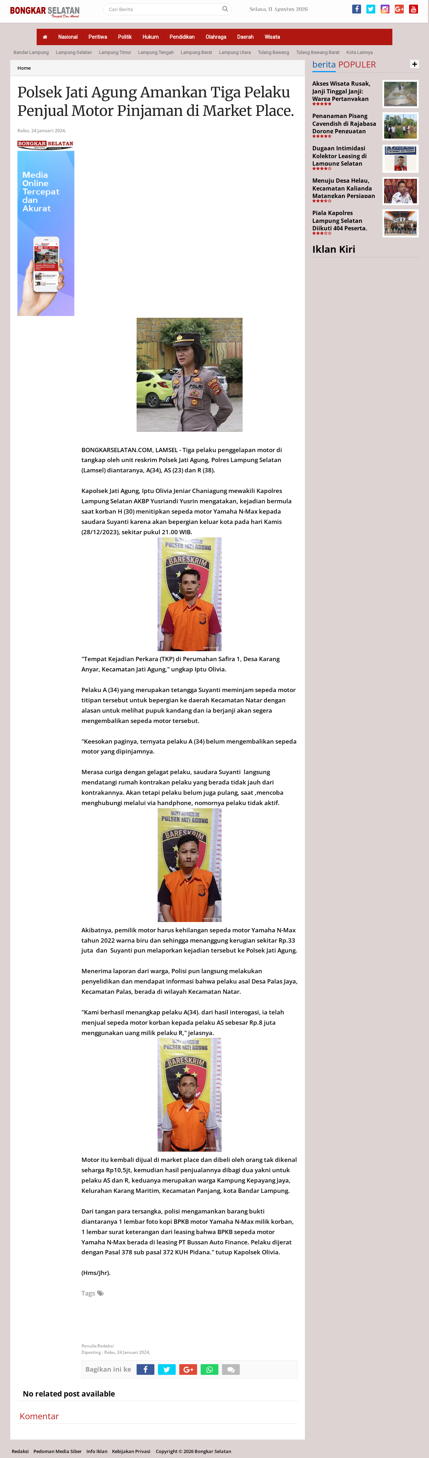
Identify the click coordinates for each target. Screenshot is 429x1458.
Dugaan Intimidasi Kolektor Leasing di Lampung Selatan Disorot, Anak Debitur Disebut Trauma (343, 163)
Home (24, 68)
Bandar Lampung (31, 52)
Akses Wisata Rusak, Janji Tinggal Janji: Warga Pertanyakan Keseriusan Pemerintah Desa (341, 99)
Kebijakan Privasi (131, 1451)
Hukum (151, 37)
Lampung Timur (115, 52)
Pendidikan (182, 37)
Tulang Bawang (273, 52)
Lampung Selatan (74, 52)
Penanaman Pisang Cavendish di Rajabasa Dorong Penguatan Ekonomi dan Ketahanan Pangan (344, 131)
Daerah (245, 37)
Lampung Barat (196, 52)
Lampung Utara (235, 52)
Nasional (68, 37)
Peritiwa (98, 37)
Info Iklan (96, 1451)
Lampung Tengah (156, 52)
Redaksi (20, 1451)
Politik (125, 37)
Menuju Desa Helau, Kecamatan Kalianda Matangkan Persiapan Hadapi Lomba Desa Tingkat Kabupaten (343, 196)
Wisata (272, 37)
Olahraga (216, 37)
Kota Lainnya (359, 52)
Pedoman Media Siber (57, 1451)
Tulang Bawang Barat (317, 52)
